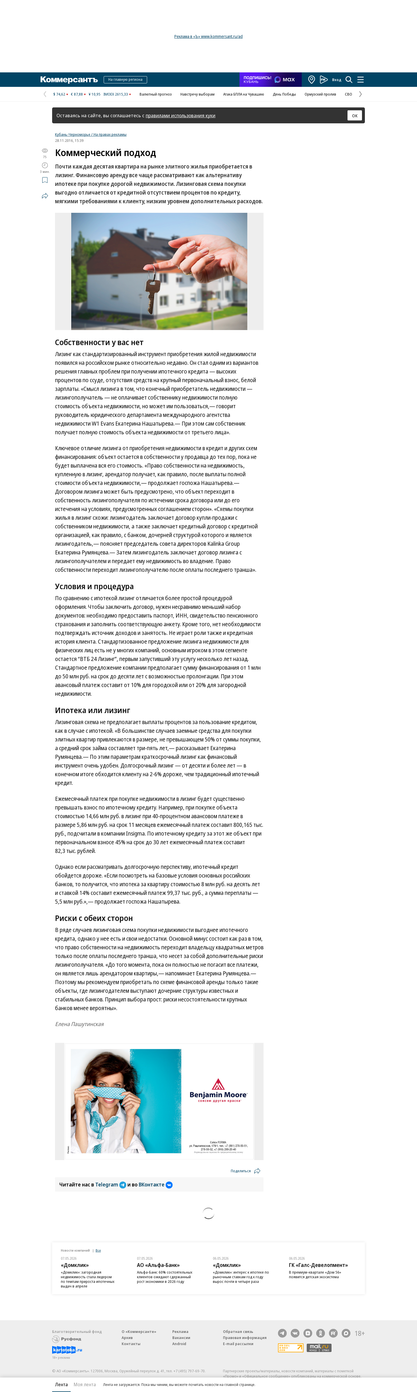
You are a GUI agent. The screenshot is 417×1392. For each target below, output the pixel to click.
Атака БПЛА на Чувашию (243, 94)
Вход (336, 79)
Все (98, 1250)
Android (179, 1343)
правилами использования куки (180, 115)
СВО (348, 94)
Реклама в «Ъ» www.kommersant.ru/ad (208, 36)
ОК (355, 115)
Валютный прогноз (156, 94)
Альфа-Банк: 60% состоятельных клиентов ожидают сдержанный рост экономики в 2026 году (164, 1277)
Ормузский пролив (320, 94)
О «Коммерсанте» (139, 1331)
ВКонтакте (156, 1184)
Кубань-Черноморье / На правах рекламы (91, 134)
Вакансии (181, 1337)
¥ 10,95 (94, 94)
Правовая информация (245, 1337)
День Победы (284, 94)
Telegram (111, 1184)
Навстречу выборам (197, 94)
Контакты (131, 1343)
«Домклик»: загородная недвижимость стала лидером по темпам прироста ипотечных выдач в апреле (87, 1279)
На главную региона (125, 79)
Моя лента (85, 1384)
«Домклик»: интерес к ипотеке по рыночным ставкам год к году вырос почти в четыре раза (241, 1277)
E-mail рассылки (238, 1343)
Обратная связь (238, 1331)
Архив (127, 1337)
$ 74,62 (59, 94)
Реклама (180, 1331)
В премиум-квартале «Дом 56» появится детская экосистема (315, 1274)
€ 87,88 (77, 94)
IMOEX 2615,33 (115, 94)
